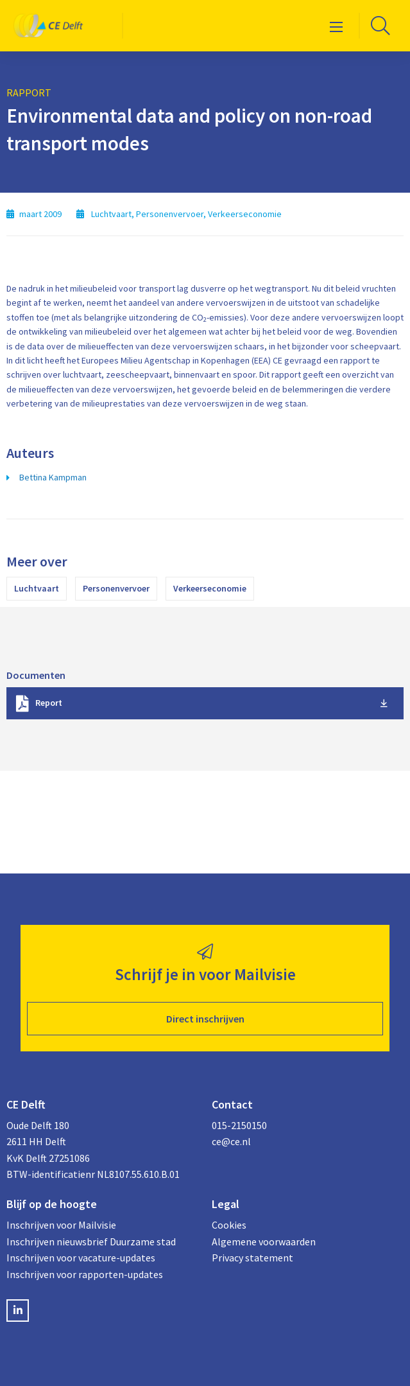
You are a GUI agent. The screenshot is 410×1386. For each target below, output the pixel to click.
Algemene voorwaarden (264, 1241)
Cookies (229, 1224)
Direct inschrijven (205, 1018)
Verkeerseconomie (209, 588)
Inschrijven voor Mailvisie (61, 1224)
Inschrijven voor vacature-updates (80, 1257)
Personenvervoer (116, 588)
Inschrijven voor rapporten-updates (84, 1274)
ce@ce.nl (231, 1141)
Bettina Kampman (53, 477)
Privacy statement (252, 1257)
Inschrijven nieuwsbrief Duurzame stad (91, 1241)
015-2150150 (239, 1125)
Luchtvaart (36, 588)
